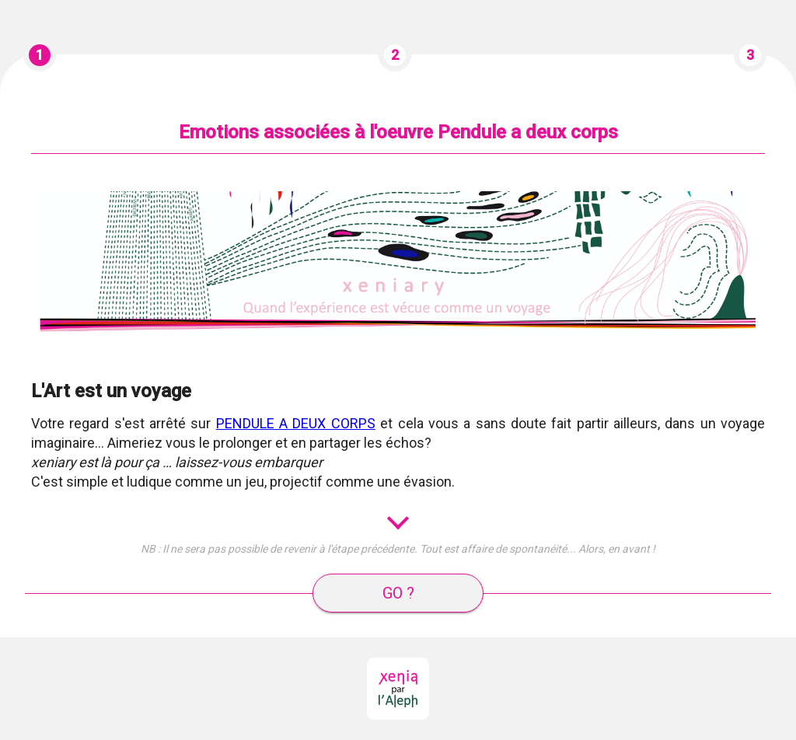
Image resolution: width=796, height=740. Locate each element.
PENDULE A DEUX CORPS (295, 423)
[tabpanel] (398, 367)
